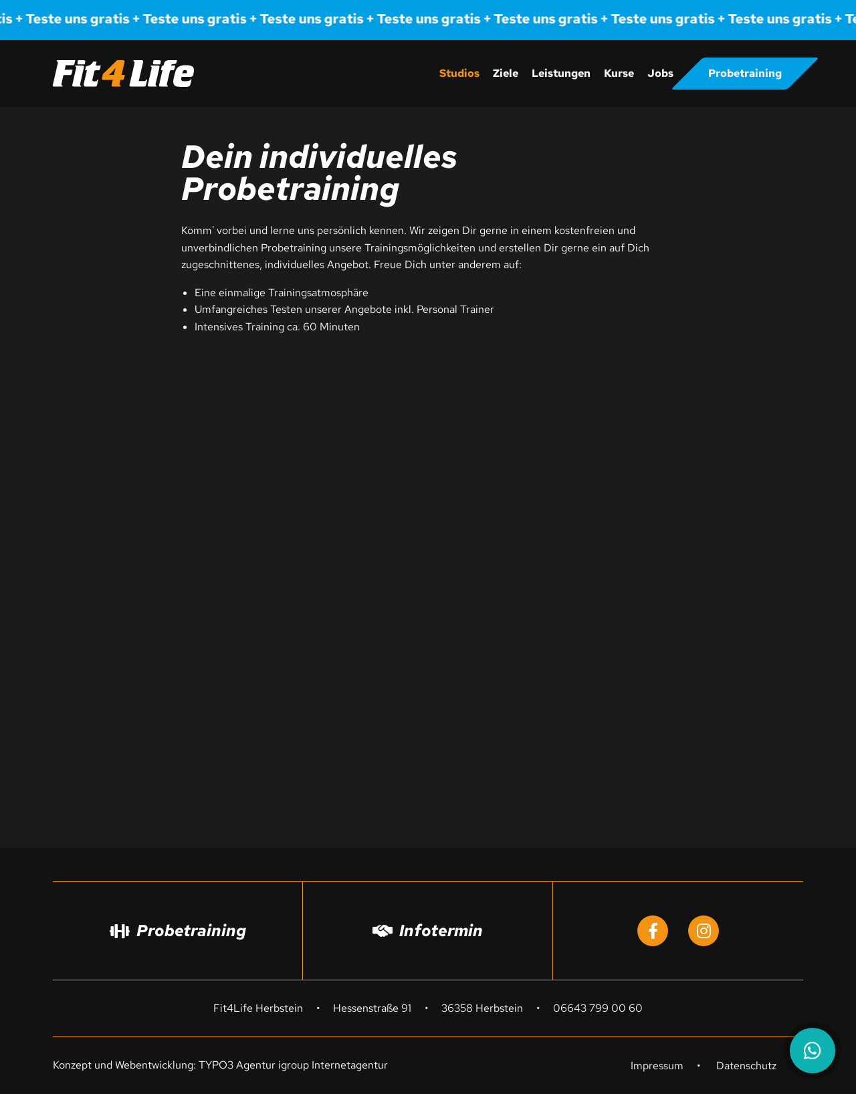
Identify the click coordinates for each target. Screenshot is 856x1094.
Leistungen (561, 73)
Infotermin (427, 930)
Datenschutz (746, 1066)
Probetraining (745, 73)
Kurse (619, 73)
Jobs (660, 73)
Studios (459, 73)
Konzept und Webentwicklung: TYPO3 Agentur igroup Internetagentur (220, 1065)
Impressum (657, 1066)
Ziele (505, 73)
